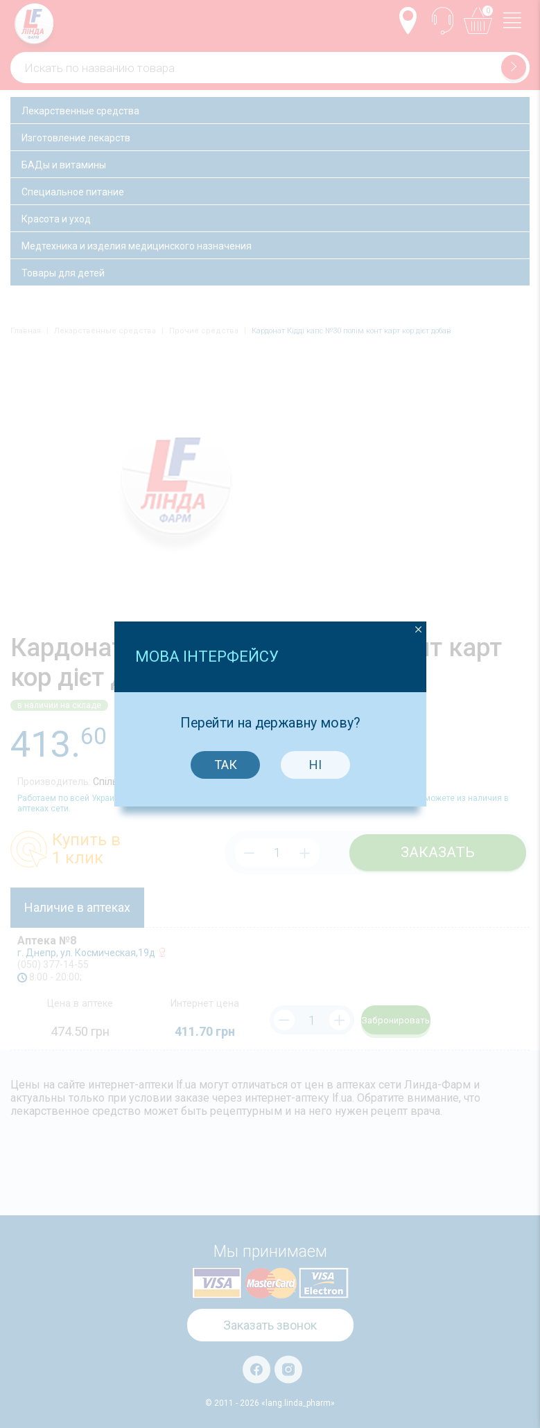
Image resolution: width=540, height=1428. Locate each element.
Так (224, 719)
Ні (314, 719)
